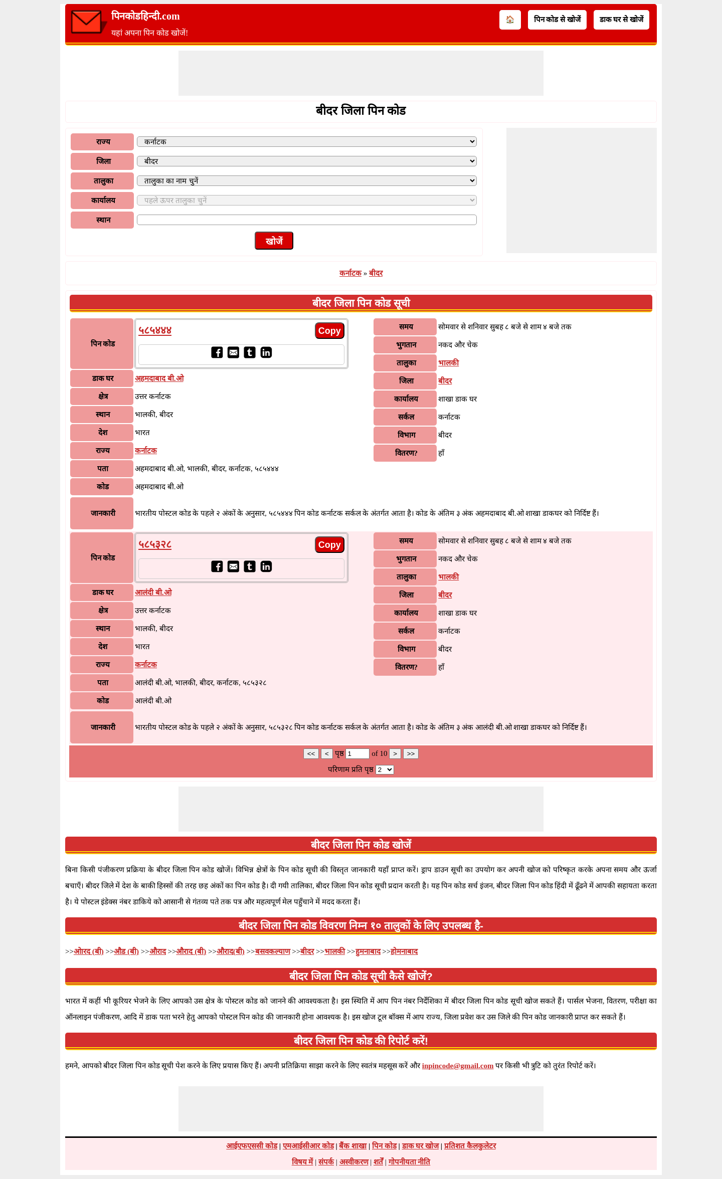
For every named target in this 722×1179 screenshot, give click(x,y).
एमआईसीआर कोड (308, 1146)
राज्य (103, 142)
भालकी (448, 363)
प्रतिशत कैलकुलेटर (470, 1146)
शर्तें (378, 1162)
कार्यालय (103, 201)
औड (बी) (126, 951)
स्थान (103, 220)
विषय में (302, 1162)
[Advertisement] (361, 73)
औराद (157, 951)
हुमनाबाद (368, 951)
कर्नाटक (350, 273)
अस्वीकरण (354, 1162)
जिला (103, 161)
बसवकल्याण (272, 951)
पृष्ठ (340, 753)
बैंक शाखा (353, 1146)
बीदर (376, 273)
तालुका (103, 181)
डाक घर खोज (420, 1146)
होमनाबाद (404, 951)
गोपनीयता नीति (410, 1162)
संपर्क (326, 1162)
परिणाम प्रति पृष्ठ (351, 769)
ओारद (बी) (89, 951)
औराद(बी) (231, 951)
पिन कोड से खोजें (557, 20)
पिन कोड (384, 1146)
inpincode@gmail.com (458, 1066)
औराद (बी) (191, 951)
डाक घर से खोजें (621, 20)
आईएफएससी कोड (251, 1146)
